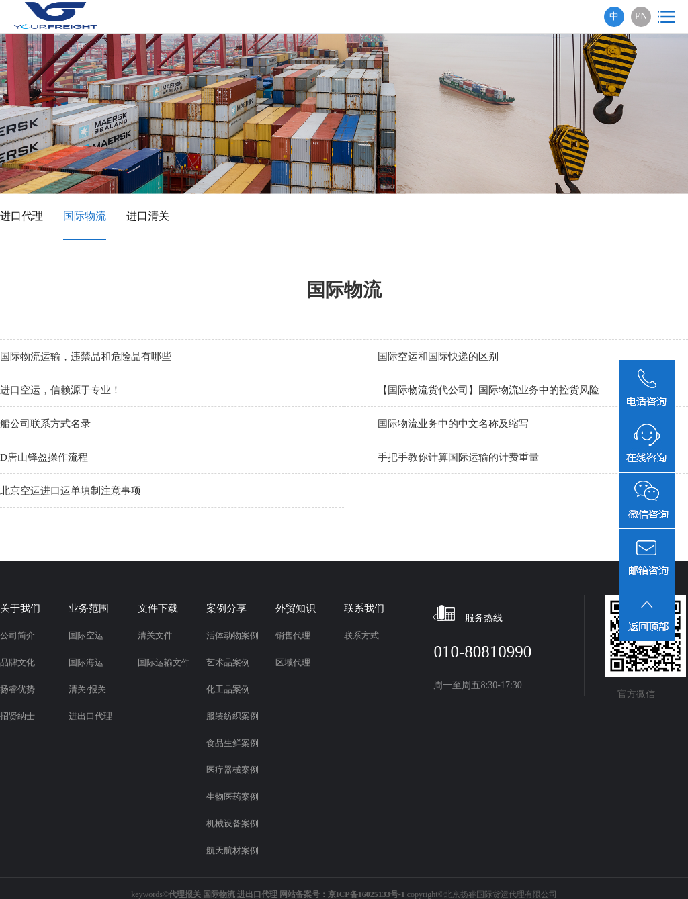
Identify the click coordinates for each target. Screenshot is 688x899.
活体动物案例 (232, 635)
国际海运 (86, 662)
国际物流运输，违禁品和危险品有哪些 (85, 356)
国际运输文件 (164, 662)
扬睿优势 (17, 689)
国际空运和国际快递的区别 (438, 356)
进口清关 (147, 216)
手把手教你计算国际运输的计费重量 (458, 457)
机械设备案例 (232, 823)
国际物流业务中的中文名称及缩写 (453, 423)
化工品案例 (228, 689)
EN (641, 16)
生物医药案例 (232, 797)
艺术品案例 (228, 662)
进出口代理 (90, 716)
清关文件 (155, 635)
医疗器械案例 (232, 770)
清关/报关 (87, 689)
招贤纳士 (17, 716)
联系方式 (361, 635)
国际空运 (86, 635)
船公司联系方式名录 (45, 423)
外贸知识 (295, 608)
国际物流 (84, 216)
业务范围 (89, 608)
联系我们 (364, 608)
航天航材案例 (232, 850)
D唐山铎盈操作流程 (44, 457)
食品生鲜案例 (232, 743)
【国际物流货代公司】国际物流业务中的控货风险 (488, 390)
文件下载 (158, 608)
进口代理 (21, 216)
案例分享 (226, 608)
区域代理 (292, 662)
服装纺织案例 (232, 716)
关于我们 (20, 608)
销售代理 (292, 635)
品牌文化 (17, 662)
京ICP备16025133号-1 (366, 894)
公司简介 (17, 635)
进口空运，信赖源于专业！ (60, 390)
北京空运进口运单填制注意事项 (70, 490)
